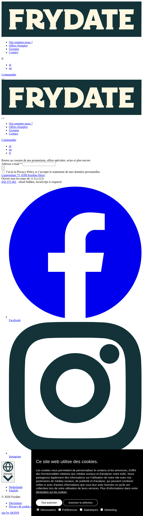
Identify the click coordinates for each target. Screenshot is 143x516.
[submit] (2, 168)
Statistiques (89, 509)
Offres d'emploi (18, 45)
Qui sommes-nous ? (21, 42)
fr (10, 152)
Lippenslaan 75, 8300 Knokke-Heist (23, 175)
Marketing (109, 509)
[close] (2, 118)
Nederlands (16, 487)
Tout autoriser (49, 502)
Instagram (75, 390)
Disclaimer (15, 503)
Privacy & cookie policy (23, 506)
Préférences (67, 509)
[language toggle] (8, 472)
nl (10, 64)
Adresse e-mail (11, 163)
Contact (13, 52)
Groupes (14, 49)
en (10, 68)
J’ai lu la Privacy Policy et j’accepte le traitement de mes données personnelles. (53, 171)
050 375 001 (8, 181)
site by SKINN (10, 512)
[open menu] (2, 78)
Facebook (75, 254)
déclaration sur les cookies (51, 492)
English (13, 490)
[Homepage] (71, 19)
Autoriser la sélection (80, 502)
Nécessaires (46, 509)
